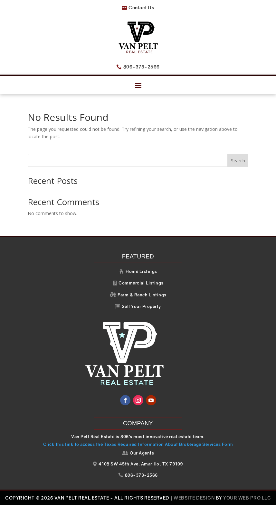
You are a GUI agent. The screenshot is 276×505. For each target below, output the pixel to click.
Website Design (194, 497)
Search (238, 161)
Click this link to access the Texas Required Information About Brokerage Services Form (138, 444)
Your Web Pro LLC (247, 497)
